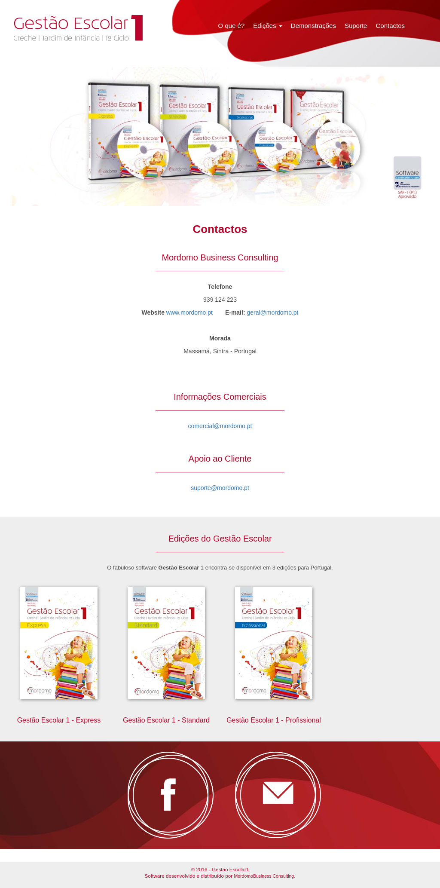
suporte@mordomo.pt (220, 487)
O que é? (231, 25)
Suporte (356, 25)
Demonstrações (313, 25)
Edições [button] (267, 25)
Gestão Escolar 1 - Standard (166, 720)
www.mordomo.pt (189, 312)
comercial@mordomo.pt (220, 426)
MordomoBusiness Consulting (264, 876)
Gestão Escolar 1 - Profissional (273, 720)
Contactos (390, 25)
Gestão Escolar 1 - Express (59, 720)
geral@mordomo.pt (272, 312)
